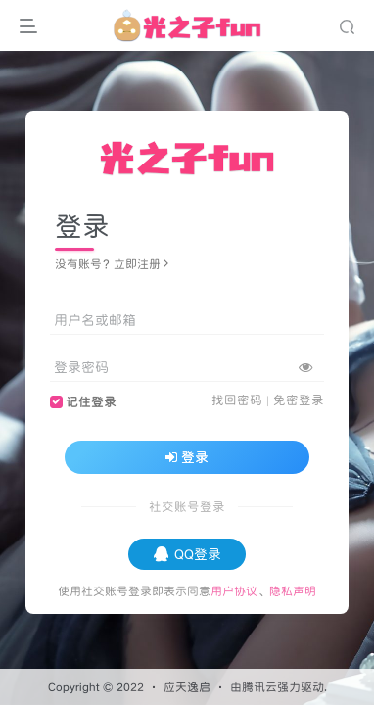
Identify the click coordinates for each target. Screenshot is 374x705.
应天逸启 (187, 687)
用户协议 (233, 591)
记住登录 (91, 402)
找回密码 (236, 400)
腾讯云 (259, 687)
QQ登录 (187, 554)
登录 (187, 457)
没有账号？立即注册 (111, 264)
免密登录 (298, 400)
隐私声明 (292, 591)
